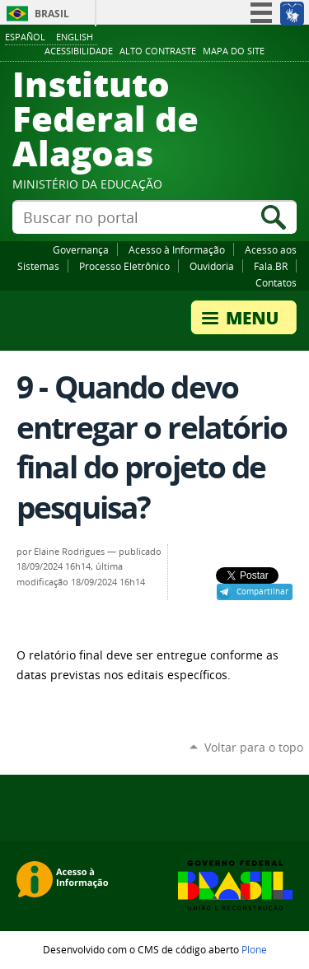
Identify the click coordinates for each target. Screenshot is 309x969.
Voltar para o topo (253, 747)
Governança (81, 249)
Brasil (52, 14)
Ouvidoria (212, 266)
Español (25, 36)
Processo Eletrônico (124, 266)
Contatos (276, 282)
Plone (254, 949)
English (74, 36)
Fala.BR (271, 266)
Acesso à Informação (177, 249)
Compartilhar (262, 591)
